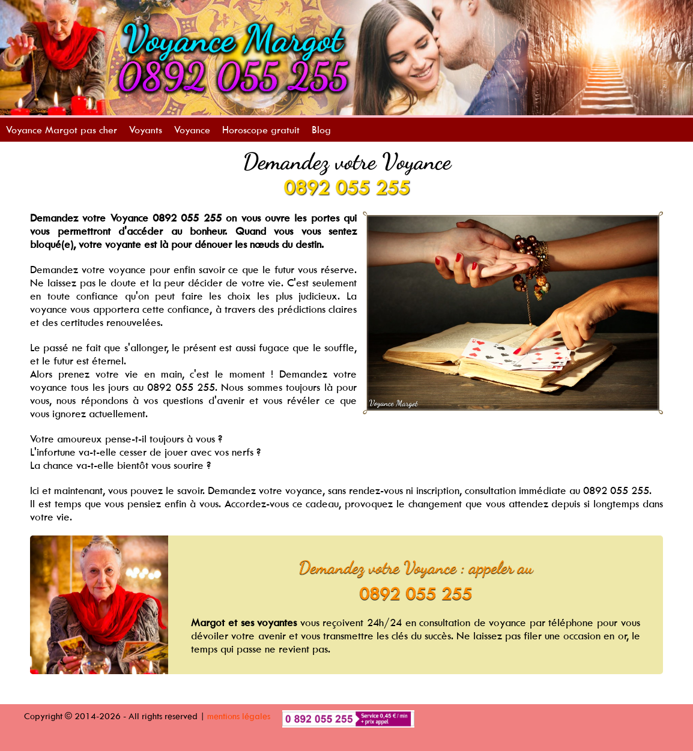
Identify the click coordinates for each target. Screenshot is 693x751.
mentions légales (238, 716)
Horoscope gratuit (261, 130)
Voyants (145, 130)
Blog (321, 130)
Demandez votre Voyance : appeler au (415, 567)
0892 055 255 (346, 187)
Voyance (192, 130)
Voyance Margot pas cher (61, 130)
